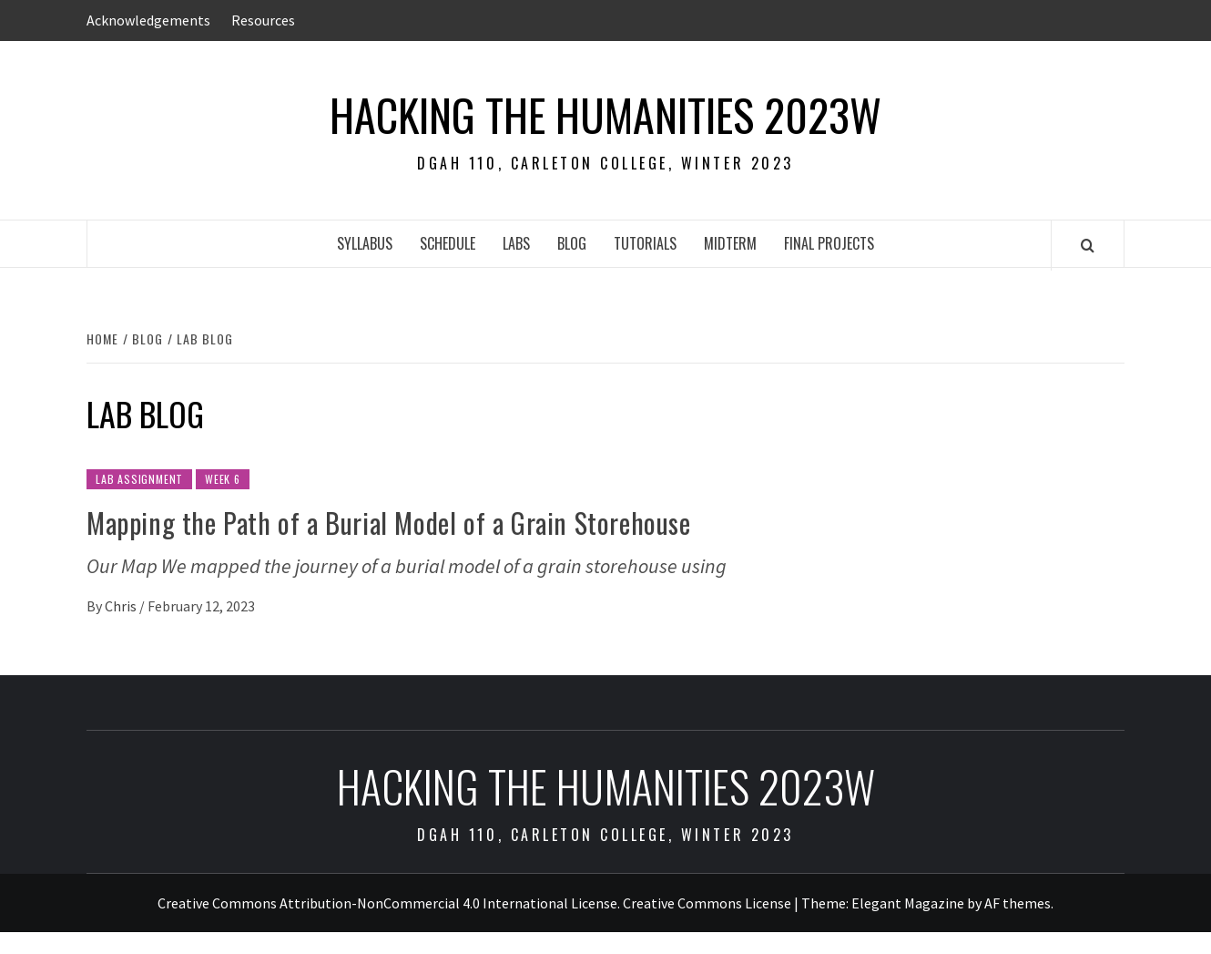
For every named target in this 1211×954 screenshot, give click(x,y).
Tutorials (645, 243)
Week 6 (222, 479)
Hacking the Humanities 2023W (605, 115)
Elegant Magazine (907, 903)
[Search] (1087, 245)
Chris (122, 606)
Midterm (730, 243)
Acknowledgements (148, 20)
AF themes (1017, 903)
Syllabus (364, 243)
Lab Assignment (139, 479)
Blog (571, 243)
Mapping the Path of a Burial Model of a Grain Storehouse (388, 522)
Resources (263, 20)
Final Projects (829, 243)
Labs (516, 243)
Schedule (447, 243)
